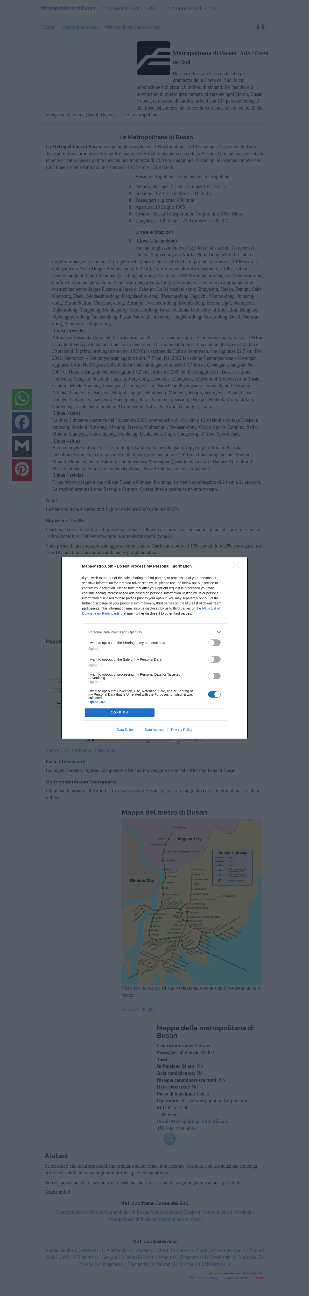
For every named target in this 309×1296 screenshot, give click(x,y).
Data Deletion (127, 730)
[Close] (238, 566)
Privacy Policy (181, 730)
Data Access (154, 730)
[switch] (214, 642)
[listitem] (154, 632)
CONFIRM (120, 712)
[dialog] (154, 648)
